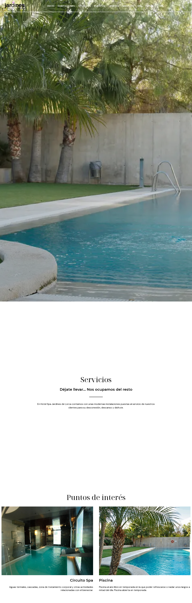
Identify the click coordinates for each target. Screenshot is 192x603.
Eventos (99, 6)
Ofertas (113, 6)
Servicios (128, 6)
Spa (140, 6)
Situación (84, 6)
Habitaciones (66, 6)
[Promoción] (129, 287)
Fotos (149, 6)
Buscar (153, 286)
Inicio (50, 6)
